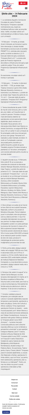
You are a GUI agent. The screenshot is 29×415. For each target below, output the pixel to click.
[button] (26, 8)
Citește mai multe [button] (7, 408)
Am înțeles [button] (6, 412)
